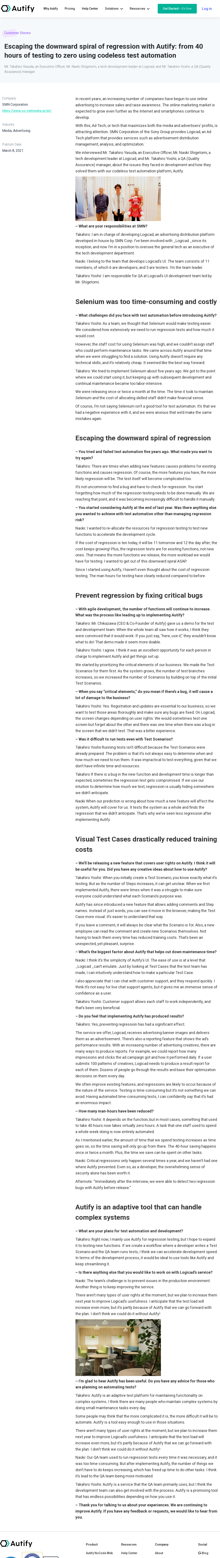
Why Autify (50, 8)
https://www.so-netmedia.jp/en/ (27, 111)
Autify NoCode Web (99, 1553)
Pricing (70, 8)
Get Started (177, 8)
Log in (207, 9)
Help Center (90, 8)
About (159, 1553)
